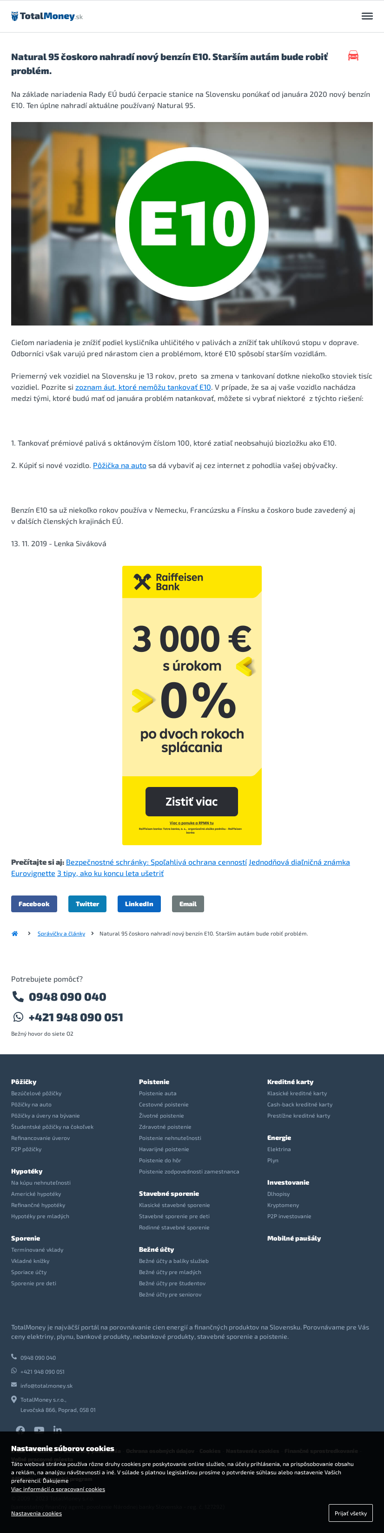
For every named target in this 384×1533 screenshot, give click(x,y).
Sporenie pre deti (33, 1283)
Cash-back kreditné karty (299, 1104)
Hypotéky (26, 1171)
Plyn (272, 1160)
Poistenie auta (158, 1093)
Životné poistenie (161, 1115)
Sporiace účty (28, 1271)
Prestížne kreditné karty (298, 1115)
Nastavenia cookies (36, 1513)
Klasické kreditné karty (297, 1093)
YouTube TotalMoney (39, 1430)
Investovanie (288, 1182)
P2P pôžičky (26, 1149)
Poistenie (154, 1081)
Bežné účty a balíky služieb (174, 1260)
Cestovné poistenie (164, 1104)
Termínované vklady (37, 1249)
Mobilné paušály (294, 1238)
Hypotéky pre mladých (40, 1216)
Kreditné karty (290, 1081)
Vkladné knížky (30, 1260)
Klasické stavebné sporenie (174, 1204)
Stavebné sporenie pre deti (174, 1216)
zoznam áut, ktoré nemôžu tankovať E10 (143, 386)
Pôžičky (23, 1081)
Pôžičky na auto (31, 1104)
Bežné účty (156, 1249)
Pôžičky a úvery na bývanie (45, 1115)
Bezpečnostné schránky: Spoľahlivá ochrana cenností (156, 861)
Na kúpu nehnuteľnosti (41, 1182)
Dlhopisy (278, 1193)
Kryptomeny (283, 1204)
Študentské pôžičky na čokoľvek (52, 1126)
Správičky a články (61, 933)
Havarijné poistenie (164, 1149)
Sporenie (25, 1238)
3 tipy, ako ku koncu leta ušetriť (110, 872)
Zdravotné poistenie (165, 1126)
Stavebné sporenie (169, 1193)
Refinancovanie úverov (40, 1137)
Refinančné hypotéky (38, 1204)
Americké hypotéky (36, 1193)
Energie (279, 1137)
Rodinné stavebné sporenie (174, 1227)
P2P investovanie (289, 1216)
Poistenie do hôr (160, 1160)
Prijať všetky (351, 1513)
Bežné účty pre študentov (172, 1283)
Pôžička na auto (119, 465)
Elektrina (279, 1149)
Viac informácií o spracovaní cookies (58, 1489)
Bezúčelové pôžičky (36, 1093)
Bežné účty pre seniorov (170, 1294)
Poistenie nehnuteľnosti (170, 1137)
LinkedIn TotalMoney (57, 1430)
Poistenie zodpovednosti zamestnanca (189, 1171)
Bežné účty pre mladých (170, 1271)
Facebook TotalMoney (20, 1430)
